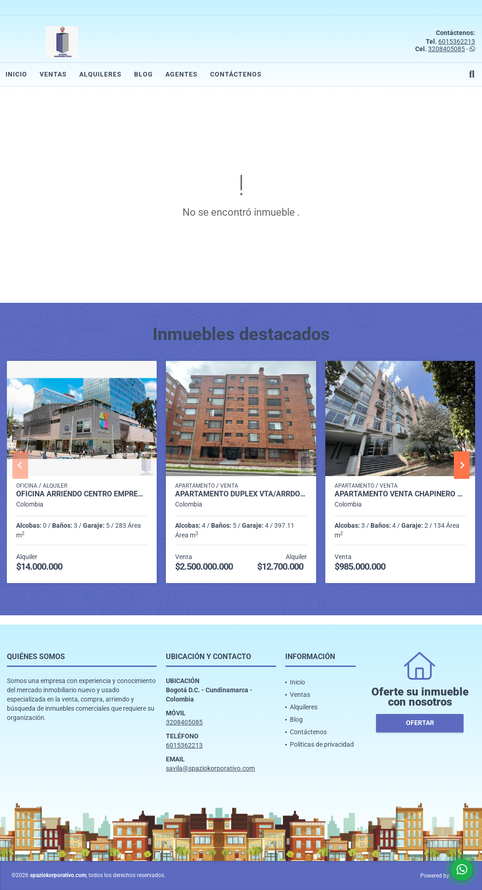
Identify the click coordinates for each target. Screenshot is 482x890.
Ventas (53, 74)
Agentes (181, 74)
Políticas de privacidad (322, 744)
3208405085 (446, 49)
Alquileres (100, 74)
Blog (143, 74)
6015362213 (456, 41)
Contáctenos (236, 74)
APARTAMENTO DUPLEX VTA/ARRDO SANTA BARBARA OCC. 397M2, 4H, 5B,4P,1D (240, 494)
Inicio (16, 74)
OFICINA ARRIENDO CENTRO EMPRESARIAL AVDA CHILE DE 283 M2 (81, 494)
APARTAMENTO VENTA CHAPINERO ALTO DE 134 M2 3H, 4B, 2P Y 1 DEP (400, 494)
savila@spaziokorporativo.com (210, 768)
